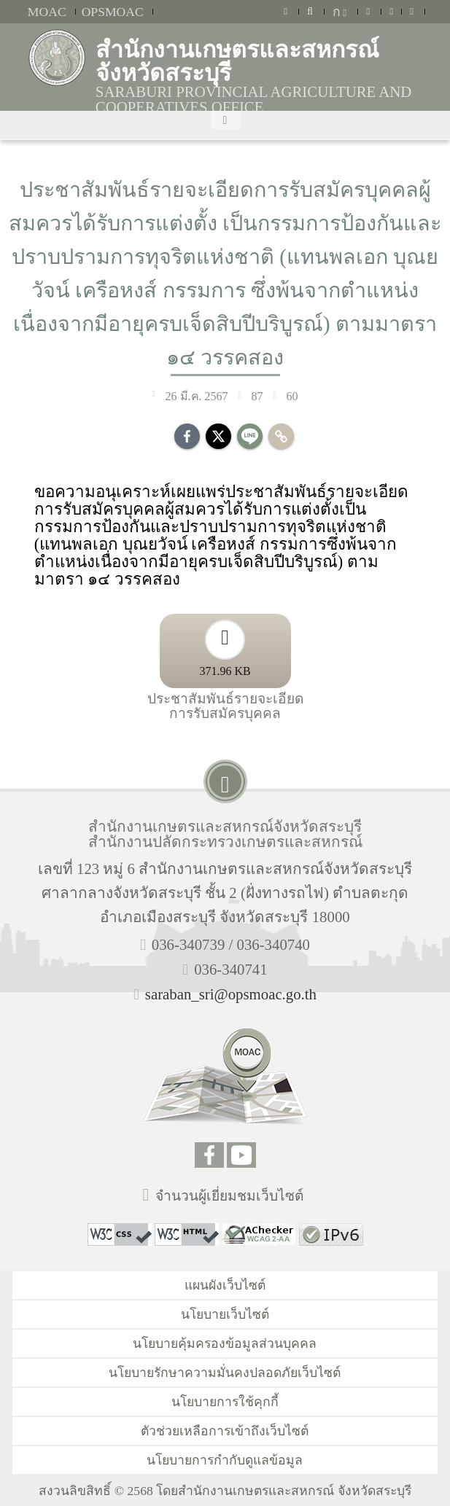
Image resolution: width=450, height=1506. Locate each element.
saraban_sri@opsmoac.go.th (231, 994)
